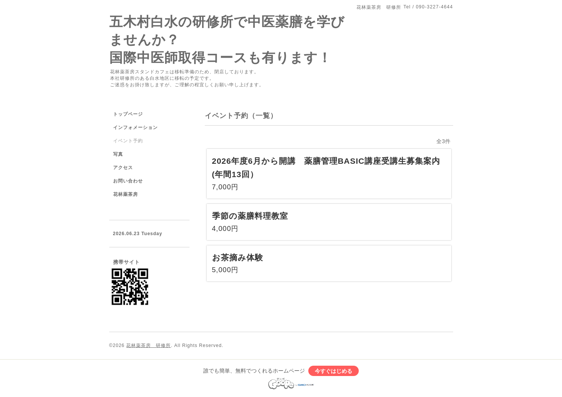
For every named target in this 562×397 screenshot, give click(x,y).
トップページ (128, 114)
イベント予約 (128, 141)
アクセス (123, 167)
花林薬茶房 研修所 (148, 345)
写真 (118, 154)
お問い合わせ (128, 181)
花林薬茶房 (125, 194)
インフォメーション (135, 127)
